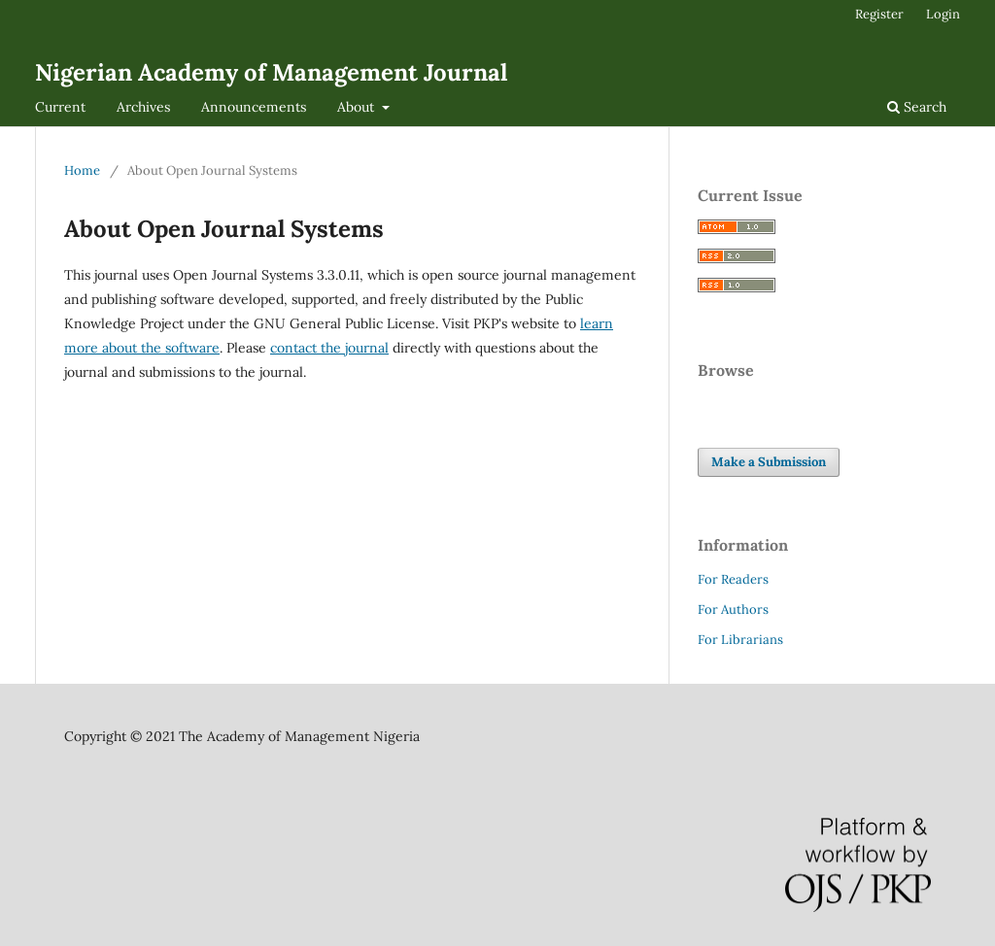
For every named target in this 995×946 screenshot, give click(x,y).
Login (943, 14)
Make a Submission (768, 462)
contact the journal (329, 347)
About (357, 107)
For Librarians (740, 639)
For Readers (733, 579)
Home (82, 170)
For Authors (733, 609)
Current (60, 107)
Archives (143, 107)
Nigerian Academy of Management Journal (271, 72)
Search (916, 107)
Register (879, 14)
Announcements (253, 107)
